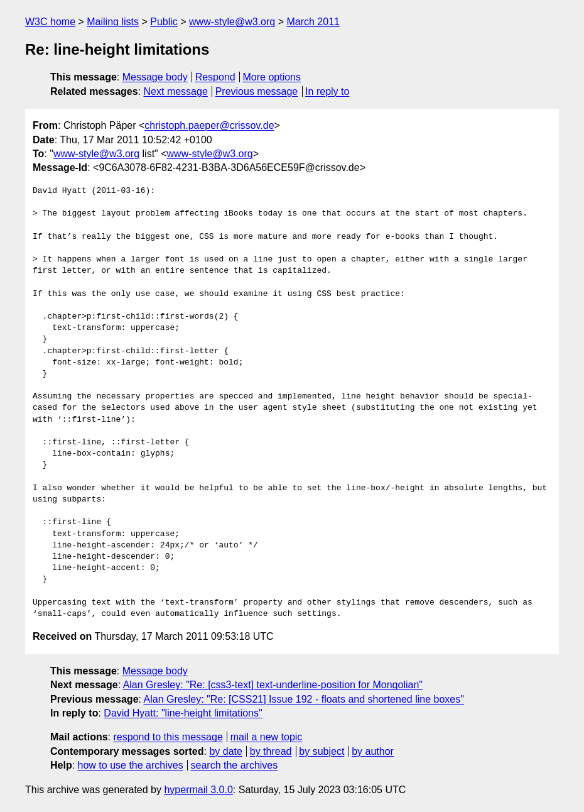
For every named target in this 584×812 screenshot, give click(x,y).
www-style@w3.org (232, 21)
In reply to (327, 91)
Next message (176, 91)
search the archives (234, 765)
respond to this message (167, 737)
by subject (321, 751)
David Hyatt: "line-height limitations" (183, 713)
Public (164, 21)
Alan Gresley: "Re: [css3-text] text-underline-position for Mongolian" (273, 684)
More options (272, 77)
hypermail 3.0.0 (198, 789)
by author (373, 751)
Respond (215, 77)
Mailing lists (113, 21)
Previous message (256, 91)
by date (225, 751)
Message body (155, 77)
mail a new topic (266, 737)
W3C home (50, 21)
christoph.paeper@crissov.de (209, 125)
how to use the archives (130, 765)
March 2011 (313, 21)
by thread (271, 751)
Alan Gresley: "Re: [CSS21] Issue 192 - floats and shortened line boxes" (304, 699)
